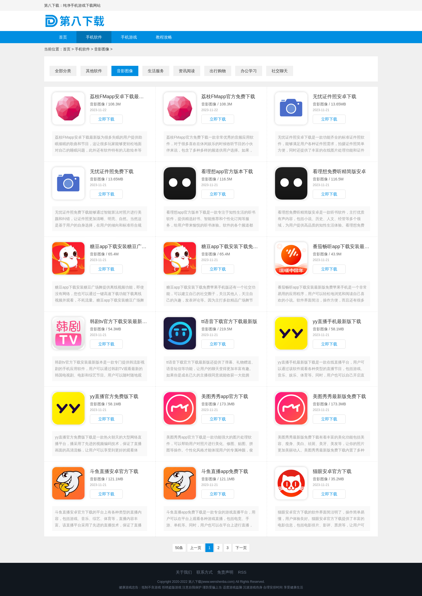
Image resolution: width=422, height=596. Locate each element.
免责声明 (225, 572)
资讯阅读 (187, 70)
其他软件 (94, 70)
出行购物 (218, 70)
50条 (179, 548)
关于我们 (184, 572)
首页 (63, 37)
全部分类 (63, 70)
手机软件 (94, 37)
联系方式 (204, 572)
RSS (242, 572)
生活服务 (156, 70)
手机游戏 (129, 37)
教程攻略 (164, 37)
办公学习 (249, 70)
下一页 (241, 548)
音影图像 (101, 49)
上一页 (195, 548)
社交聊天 (280, 70)
